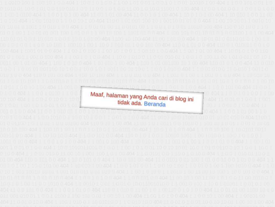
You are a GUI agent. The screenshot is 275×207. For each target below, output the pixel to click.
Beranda (155, 104)
